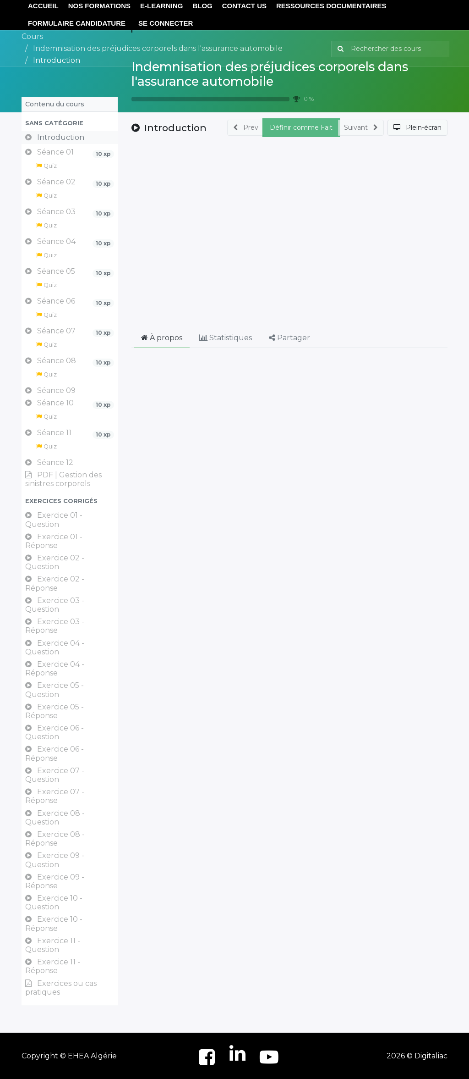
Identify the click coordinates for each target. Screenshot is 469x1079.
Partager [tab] (289, 337)
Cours (32, 36)
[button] (70, 123)
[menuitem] (76, 24)
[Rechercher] (339, 49)
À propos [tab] (161, 337)
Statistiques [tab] (225, 337)
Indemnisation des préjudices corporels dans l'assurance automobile (269, 74)
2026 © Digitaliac (417, 1055)
